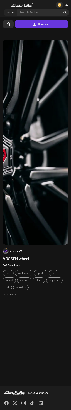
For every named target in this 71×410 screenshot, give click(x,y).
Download (40, 24)
